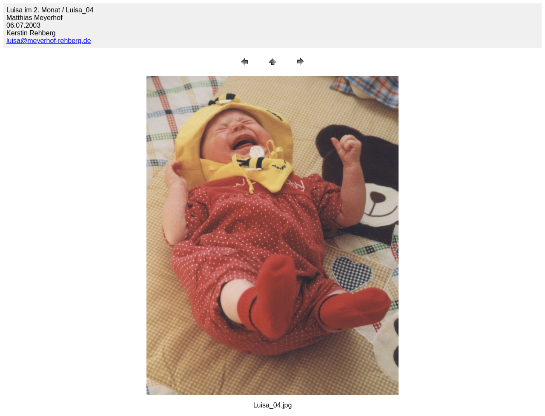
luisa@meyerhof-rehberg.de (48, 40)
